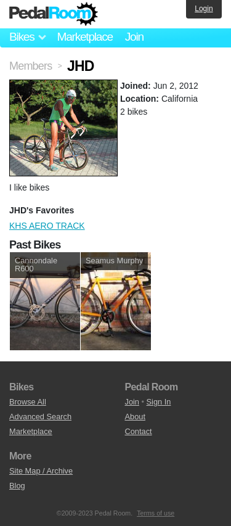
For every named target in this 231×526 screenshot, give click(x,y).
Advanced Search (40, 416)
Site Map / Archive (41, 470)
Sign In (159, 401)
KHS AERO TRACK (47, 226)
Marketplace (84, 36)
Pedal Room (53, 14)
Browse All (27, 401)
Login (204, 8)
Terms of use (155, 513)
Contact (138, 431)
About (135, 416)
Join (134, 36)
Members (30, 66)
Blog (17, 485)
